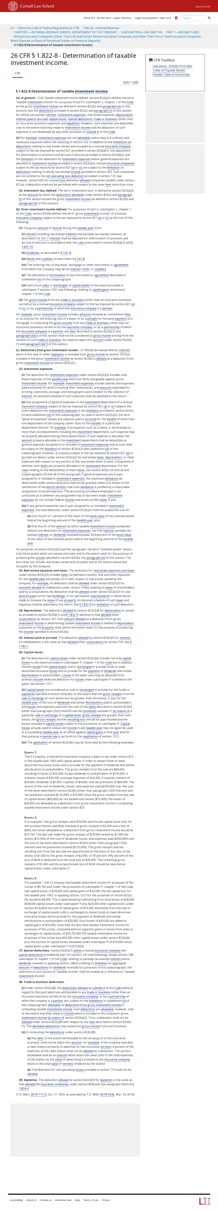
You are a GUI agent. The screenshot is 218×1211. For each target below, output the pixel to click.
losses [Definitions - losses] (36, 667)
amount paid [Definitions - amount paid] (27, 596)
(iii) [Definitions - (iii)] (49, 415)
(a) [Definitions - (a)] (73, 167)
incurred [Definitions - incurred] (90, 419)
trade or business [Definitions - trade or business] (105, 119)
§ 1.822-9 (85, 604)
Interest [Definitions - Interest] (30, 234)
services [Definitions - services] (105, 1047)
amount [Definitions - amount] (33, 195)
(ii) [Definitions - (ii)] (124, 1001)
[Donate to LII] (176, 17)
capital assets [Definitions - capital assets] (81, 285)
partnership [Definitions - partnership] (45, 308)
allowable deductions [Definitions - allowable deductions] (46, 1026)
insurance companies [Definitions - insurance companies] (121, 163)
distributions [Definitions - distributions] (30, 675)
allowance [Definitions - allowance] (111, 478)
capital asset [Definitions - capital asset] (72, 715)
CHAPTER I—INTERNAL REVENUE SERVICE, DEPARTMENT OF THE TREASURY (65, 32)
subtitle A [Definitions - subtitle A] (92, 132)
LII (12, 28)
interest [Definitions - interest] (51, 115)
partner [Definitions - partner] (107, 308)
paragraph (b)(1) (27, 336)
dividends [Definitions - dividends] (60, 535)
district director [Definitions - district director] (56, 487)
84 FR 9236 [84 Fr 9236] (107, 1094)
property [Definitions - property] (70, 600)
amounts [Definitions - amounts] (85, 314)
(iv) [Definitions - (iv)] (39, 279)
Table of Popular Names (169, 70)
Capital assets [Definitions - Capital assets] (35, 690)
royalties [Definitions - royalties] (47, 259)
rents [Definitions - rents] (85, 269)
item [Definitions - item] (108, 184)
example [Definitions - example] (31, 138)
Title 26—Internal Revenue (101, 28)
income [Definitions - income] (101, 91)
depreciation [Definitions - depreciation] (124, 115)
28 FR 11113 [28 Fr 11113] (38, 1094)
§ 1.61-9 (66, 253)
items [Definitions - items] (44, 466)
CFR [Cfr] (17, 73)
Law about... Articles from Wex (172, 66)
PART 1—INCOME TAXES (182, 32)
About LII (88, 17)
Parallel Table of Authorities (171, 74)
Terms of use (91, 1200)
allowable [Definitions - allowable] (84, 138)
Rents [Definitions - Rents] (31, 259)
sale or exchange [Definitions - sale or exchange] (33, 698)
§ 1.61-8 (79, 259)
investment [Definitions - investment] (84, 91)
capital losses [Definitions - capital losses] (58, 119)
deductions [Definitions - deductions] (46, 111)
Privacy (106, 1200)
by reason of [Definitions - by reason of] (121, 711)
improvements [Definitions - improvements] (100, 596)
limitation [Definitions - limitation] (27, 159)
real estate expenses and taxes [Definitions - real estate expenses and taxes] (113, 570)
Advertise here (63, 1200)
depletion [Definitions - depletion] (73, 123)
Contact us (46, 1200)
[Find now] (209, 18)
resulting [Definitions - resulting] (73, 719)
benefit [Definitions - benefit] (111, 419)
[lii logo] (21, 17)
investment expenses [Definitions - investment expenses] (72, 115)
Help (77, 1200)
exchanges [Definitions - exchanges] (61, 285)
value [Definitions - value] (50, 600)
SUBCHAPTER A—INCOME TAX (141, 32)
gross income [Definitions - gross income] (38, 300)
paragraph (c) (103, 111)
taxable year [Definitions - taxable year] (85, 228)
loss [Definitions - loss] (62, 180)
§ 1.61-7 (43, 238)
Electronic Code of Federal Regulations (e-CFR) (48, 28)
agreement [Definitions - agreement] (121, 265)
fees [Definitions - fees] (127, 314)
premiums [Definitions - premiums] (90, 711)
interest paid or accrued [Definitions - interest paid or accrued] (31, 119)
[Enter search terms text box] (193, 18)
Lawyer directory (122, 17)
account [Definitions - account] (98, 340)
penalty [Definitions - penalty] (92, 319)
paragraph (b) (111, 106)
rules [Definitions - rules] (81, 242)
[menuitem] (88, 18)
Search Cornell (202, 6)
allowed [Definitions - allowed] (85, 180)
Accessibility (16, 1200)
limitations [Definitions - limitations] (96, 1001)
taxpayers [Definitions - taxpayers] (57, 354)
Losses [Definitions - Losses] (66, 675)
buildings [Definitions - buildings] (59, 596)
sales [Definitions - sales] (45, 285)
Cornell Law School (36, 5)
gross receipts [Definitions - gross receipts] (112, 694)
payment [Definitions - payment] (121, 319)
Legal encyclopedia (145, 17)
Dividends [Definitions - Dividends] (32, 253)
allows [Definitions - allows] (77, 950)
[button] (209, 18)
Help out (164, 17)
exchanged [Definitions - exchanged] (84, 667)
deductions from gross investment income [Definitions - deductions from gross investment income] (93, 1005)
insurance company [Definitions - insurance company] (118, 146)
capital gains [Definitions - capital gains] (101, 290)
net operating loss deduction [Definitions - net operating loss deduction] (65, 176)
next (135, 82)
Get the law (103, 17)
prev (126, 82)
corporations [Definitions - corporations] (27, 619)
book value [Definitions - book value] (97, 516)
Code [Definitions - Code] (130, 102)
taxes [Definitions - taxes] (100, 457)
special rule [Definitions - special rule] (49, 736)
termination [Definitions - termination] (57, 275)
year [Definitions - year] (116, 732)
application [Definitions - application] (90, 736)
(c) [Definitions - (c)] (80, 167)
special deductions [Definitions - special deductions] (80, 119)
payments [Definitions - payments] (28, 694)
